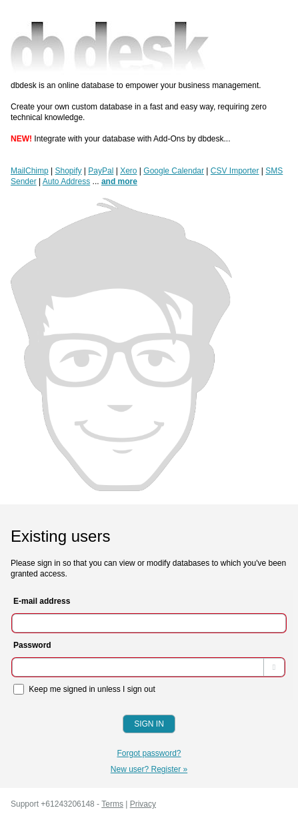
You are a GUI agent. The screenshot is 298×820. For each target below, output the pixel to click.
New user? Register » (149, 769)
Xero (128, 170)
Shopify (68, 170)
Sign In (149, 724)
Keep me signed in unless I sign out (84, 689)
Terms (112, 804)
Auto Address (66, 181)
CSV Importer (235, 170)
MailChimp (30, 170)
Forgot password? (149, 753)
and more (119, 181)
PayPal (100, 170)
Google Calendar (173, 170)
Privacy (143, 804)
